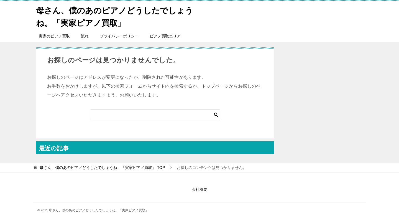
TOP (102, 167)
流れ (85, 36)
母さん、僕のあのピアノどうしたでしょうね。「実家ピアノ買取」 (113, 15)
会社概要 (199, 189)
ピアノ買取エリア (165, 36)
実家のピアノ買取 (54, 36)
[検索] (155, 114)
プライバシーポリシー (119, 36)
